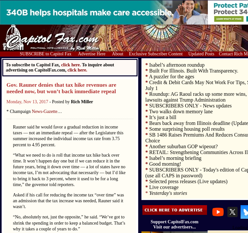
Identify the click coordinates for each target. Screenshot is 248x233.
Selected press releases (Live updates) (188, 181)
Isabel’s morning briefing (175, 158)
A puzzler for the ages (171, 76)
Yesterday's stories (168, 193)
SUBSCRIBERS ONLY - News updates (190, 105)
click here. (77, 70)
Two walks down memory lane (181, 111)
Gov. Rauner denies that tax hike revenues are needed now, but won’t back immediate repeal (61, 88)
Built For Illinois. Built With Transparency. (193, 70)
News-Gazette (44, 111)
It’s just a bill (162, 117)
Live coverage (164, 187)
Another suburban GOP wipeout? (183, 146)
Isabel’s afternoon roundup (177, 65)
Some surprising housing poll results (187, 129)
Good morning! (165, 164)
